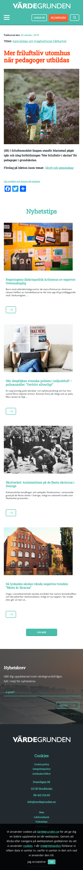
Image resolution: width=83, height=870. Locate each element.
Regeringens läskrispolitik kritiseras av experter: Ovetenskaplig (41, 281)
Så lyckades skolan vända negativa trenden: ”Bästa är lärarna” (37, 585)
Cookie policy (41, 764)
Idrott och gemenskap (59, 168)
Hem (41, 812)
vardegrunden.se (48, 831)
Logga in (39, 17)
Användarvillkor (41, 773)
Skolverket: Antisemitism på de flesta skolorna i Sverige (40, 484)
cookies (28, 846)
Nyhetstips (41, 821)
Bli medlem (58, 17)
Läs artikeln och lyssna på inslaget (22, 181)
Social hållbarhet (55, 41)
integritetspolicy (50, 846)
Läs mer (41, 632)
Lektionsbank (41, 817)
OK (51, 861)
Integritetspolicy (41, 768)
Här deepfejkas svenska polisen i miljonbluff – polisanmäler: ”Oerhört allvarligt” (39, 382)
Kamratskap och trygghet (29, 41)
